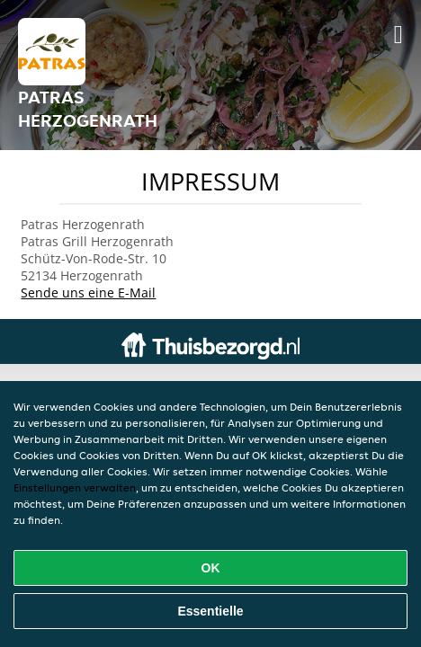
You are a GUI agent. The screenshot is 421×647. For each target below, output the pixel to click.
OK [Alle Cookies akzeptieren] (211, 568)
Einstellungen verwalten (74, 487)
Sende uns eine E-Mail (88, 292)
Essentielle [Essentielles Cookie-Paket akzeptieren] (210, 611)
